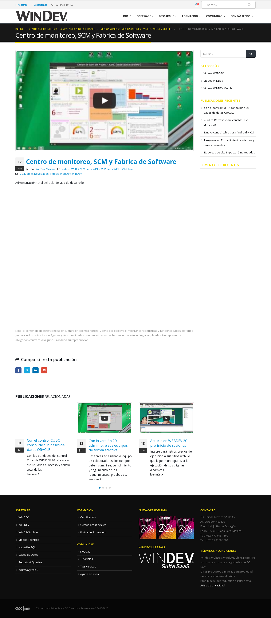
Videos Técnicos (29, 540)
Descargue (166, 16)
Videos (54, 174)
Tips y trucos (88, 566)
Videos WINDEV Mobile (118, 169)
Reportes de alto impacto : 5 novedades (229, 152)
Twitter (27, 370)
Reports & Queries (30, 562)
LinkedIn (35, 370)
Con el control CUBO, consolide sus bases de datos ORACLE (46, 445)
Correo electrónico (44, 370)
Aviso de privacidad (212, 585)
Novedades (41, 174)
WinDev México (45, 169)
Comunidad (214, 16)
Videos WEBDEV (72, 169)
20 (21, 174)
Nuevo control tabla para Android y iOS (229, 132)
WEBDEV (24, 525)
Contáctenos (39, 4)
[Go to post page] (105, 418)
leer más (33, 474)
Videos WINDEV (93, 169)
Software (144, 16)
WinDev (77, 174)
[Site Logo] (41, 16)
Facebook (18, 370)
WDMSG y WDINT (29, 570)
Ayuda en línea (89, 574)
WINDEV (24, 517)
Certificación (88, 517)
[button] (99, 488)
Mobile (28, 174)
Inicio (127, 16)
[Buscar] (249, 4)
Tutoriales (86, 559)
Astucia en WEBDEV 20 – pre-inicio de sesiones (170, 443)
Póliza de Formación (93, 532)
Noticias (85, 551)
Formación (190, 16)
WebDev (65, 174)
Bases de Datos (28, 555)
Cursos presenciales (93, 525)
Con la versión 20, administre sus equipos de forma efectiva (108, 445)
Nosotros (21, 4)
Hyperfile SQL (27, 547)
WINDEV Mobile (28, 532)
